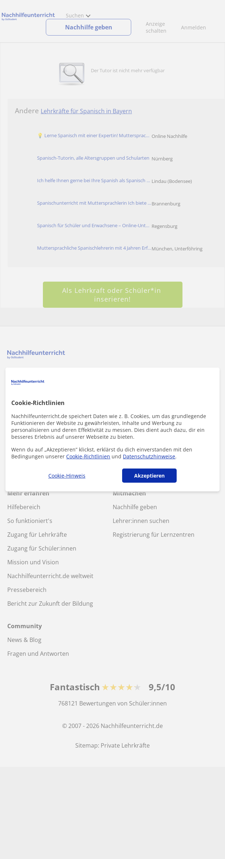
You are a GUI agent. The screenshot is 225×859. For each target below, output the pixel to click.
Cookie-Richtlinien (88, 456)
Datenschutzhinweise (149, 456)
